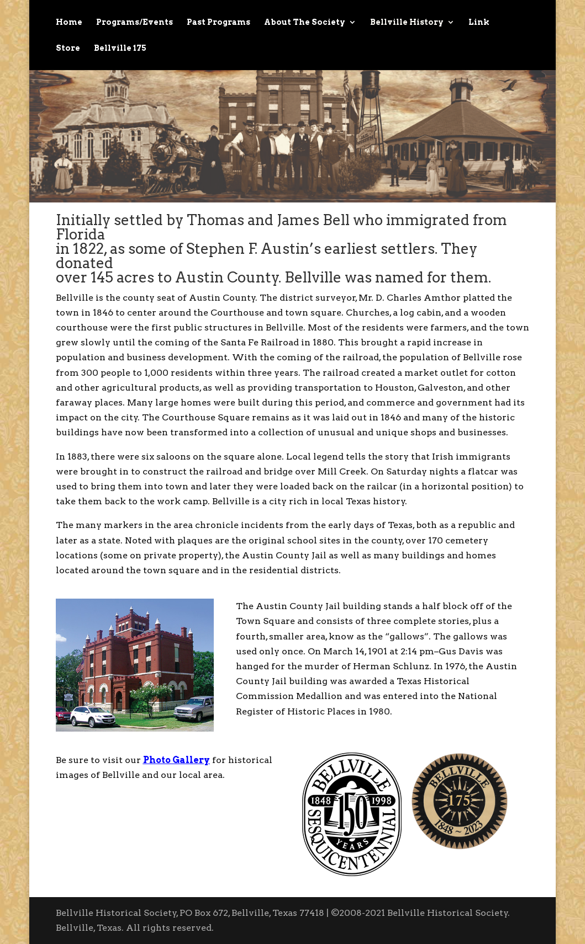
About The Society (304, 22)
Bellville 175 (120, 48)
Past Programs (218, 22)
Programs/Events (134, 22)
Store (68, 48)
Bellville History (407, 22)
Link (478, 22)
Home (69, 22)
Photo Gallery (176, 760)
